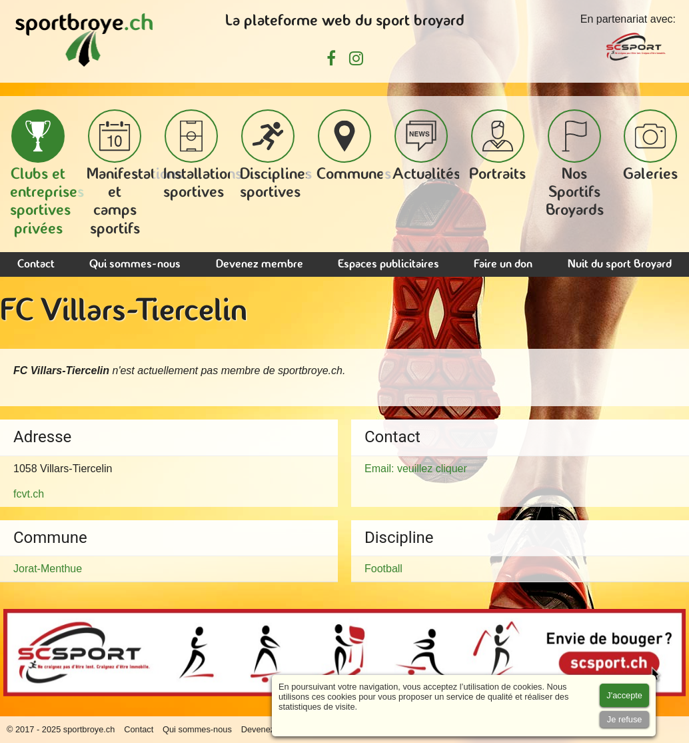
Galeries (650, 146)
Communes (354, 146)
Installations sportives (202, 155)
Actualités (426, 146)
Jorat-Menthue (47, 568)
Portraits (497, 146)
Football (383, 568)
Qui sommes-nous (135, 264)
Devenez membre (259, 264)
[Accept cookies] (624, 695)
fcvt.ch (28, 494)
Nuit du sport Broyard (620, 264)
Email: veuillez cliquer (415, 468)
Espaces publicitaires (388, 264)
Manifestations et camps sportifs (135, 173)
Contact (36, 264)
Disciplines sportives (276, 155)
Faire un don (503, 264)
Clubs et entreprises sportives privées (47, 173)
